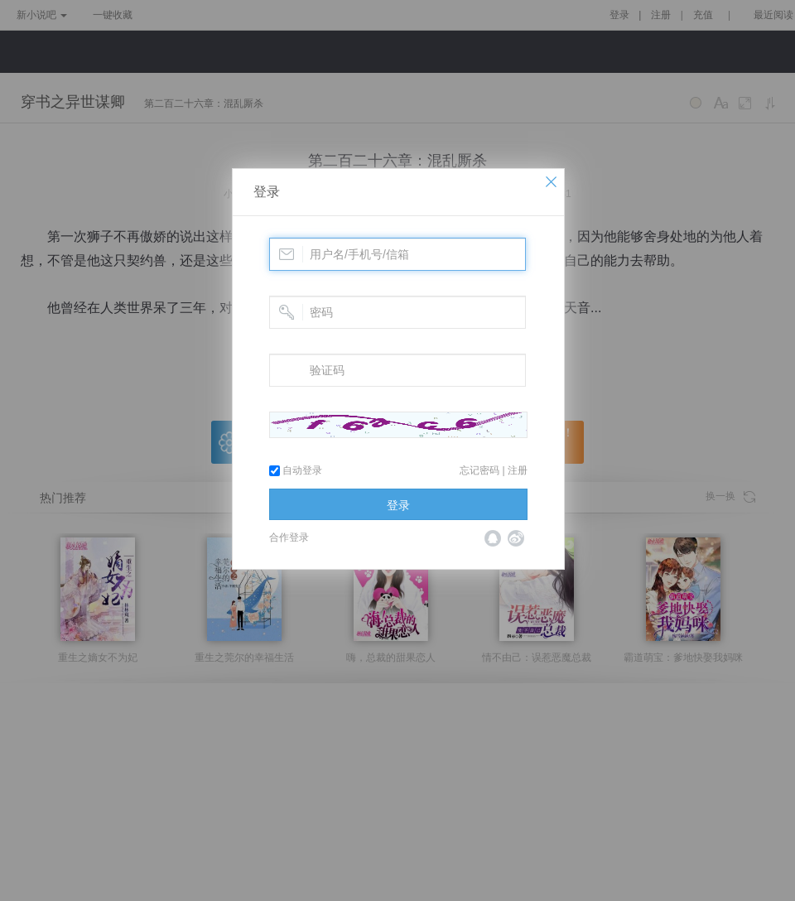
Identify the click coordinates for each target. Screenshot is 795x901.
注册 (518, 470)
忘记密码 (479, 470)
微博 (516, 538)
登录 (266, 192)
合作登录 (289, 537)
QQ (492, 538)
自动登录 (295, 470)
